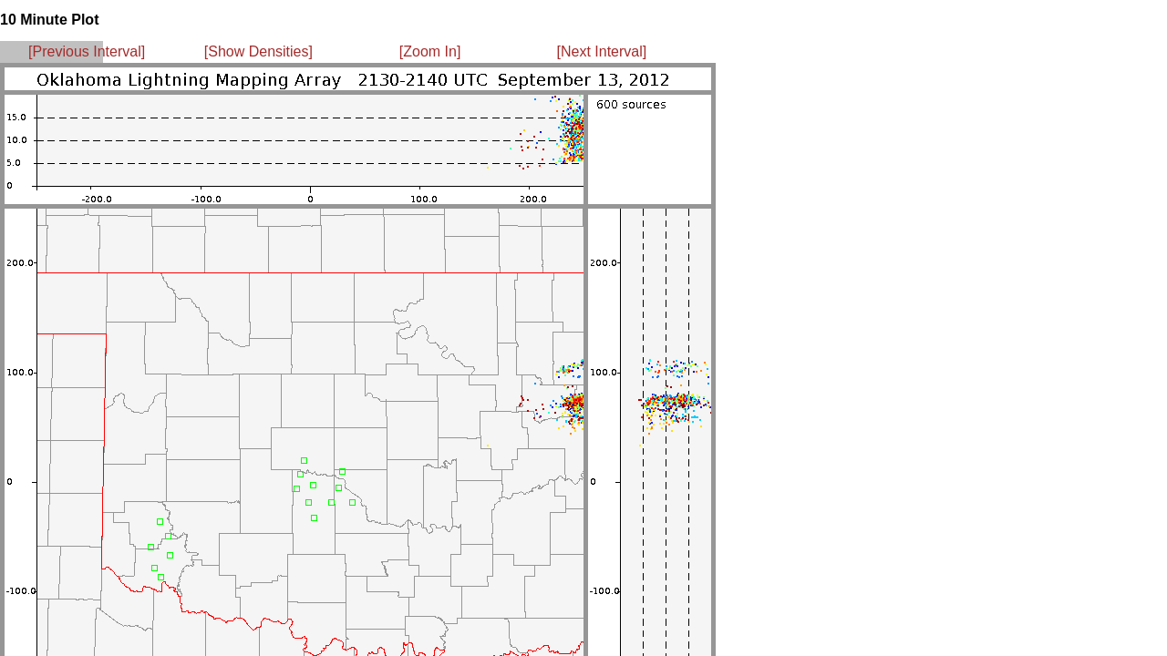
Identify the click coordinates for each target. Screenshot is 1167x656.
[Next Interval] (602, 51)
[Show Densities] (258, 51)
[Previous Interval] (86, 51)
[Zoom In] (430, 51)
